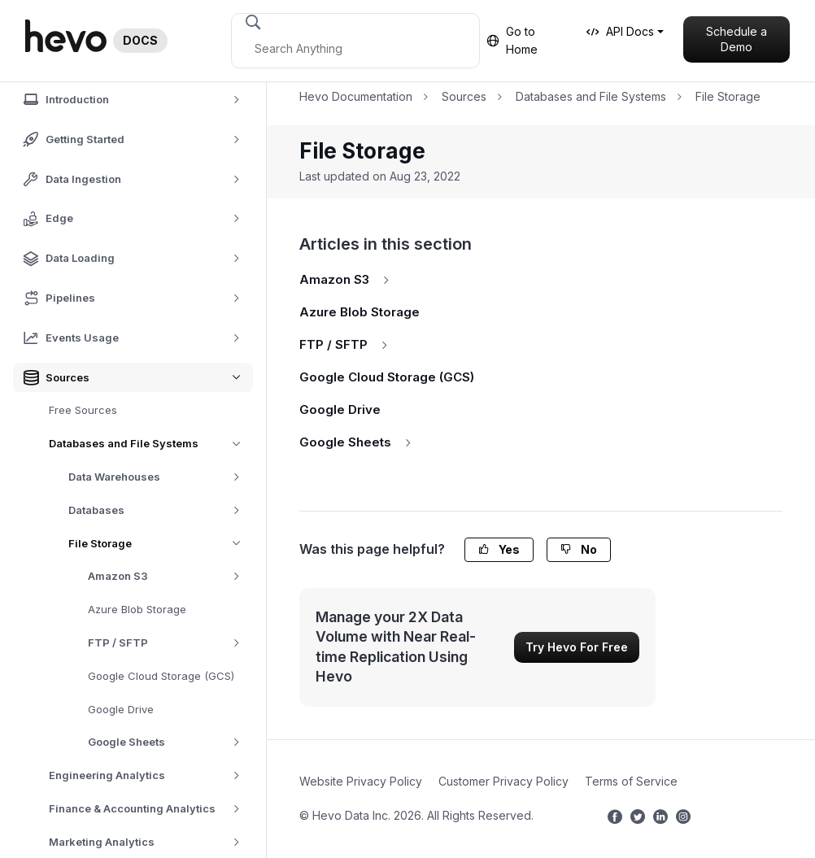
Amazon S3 (169, 576)
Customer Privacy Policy (503, 781)
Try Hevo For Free (576, 647)
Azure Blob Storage (137, 609)
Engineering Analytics (150, 775)
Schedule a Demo (736, 39)
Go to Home (512, 40)
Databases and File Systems (151, 444)
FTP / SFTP (169, 643)
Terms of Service (631, 781)
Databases (159, 510)
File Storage (160, 544)
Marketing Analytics (150, 842)
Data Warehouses (159, 477)
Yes (499, 549)
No (578, 549)
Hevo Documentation (355, 96)
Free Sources (83, 409)
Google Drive (121, 709)
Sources (464, 96)
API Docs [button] (620, 31)
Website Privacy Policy (360, 781)
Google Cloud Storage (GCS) (161, 675)
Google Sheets (169, 742)
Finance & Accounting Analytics (150, 809)
